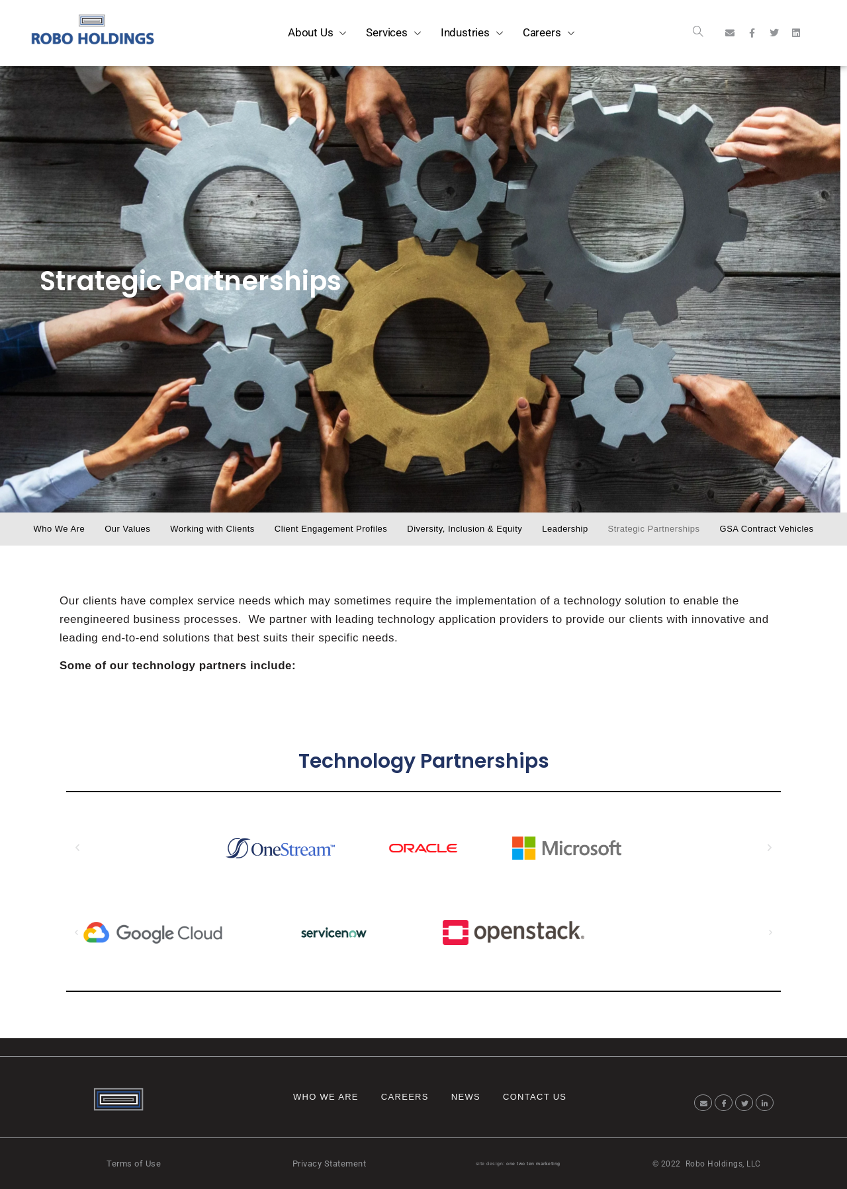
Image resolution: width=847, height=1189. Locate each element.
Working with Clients (212, 529)
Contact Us (534, 1097)
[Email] (703, 1102)
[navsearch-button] (698, 33)
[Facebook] (724, 1102)
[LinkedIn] (765, 1102)
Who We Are (59, 529)
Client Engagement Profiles (331, 529)
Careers (405, 1097)
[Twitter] (744, 1102)
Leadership (565, 529)
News (465, 1097)
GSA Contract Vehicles (767, 529)
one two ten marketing (533, 1164)
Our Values (127, 529)
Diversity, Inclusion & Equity (464, 529)
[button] (77, 847)
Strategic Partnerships (654, 529)
